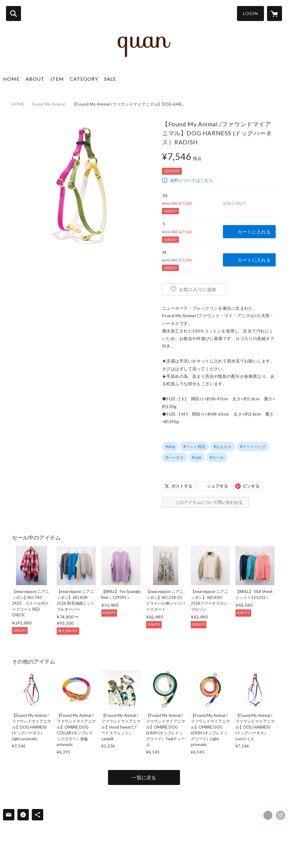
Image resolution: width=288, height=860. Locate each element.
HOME (11, 79)
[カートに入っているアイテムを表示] (274, 13)
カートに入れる (254, 231)
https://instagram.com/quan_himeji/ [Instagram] (280, 815)
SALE (110, 79)
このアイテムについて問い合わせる (209, 502)
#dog (170, 446)
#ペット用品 (194, 446)
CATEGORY (84, 79)
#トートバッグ (253, 446)
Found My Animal (48, 104)
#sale (196, 457)
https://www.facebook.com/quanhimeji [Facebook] (267, 815)
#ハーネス (175, 457)
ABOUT (35, 79)
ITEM (57, 79)
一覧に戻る (144, 777)
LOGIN (250, 13)
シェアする (217, 486)
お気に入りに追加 (197, 289)
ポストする (181, 486)
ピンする (251, 486)
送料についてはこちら (191, 180)
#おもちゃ (223, 446)
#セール (217, 457)
